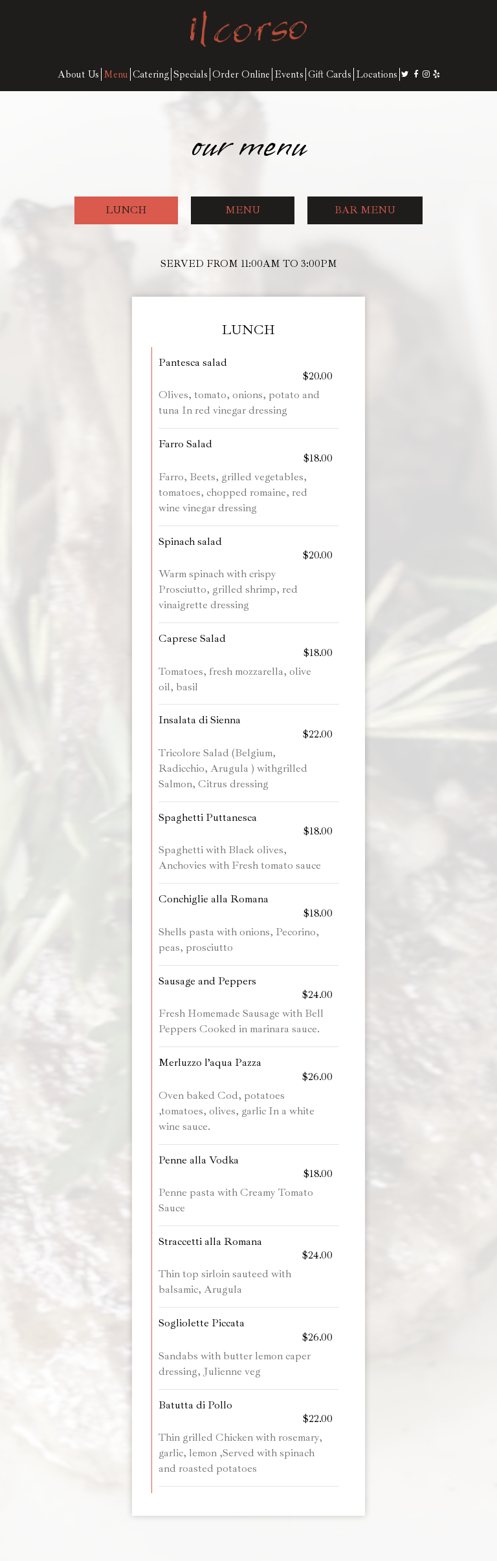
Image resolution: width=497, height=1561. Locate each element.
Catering (151, 74)
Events (289, 74)
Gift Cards (329, 74)
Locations (376, 74)
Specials (190, 74)
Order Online (241, 74)
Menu (116, 74)
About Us (78, 74)
